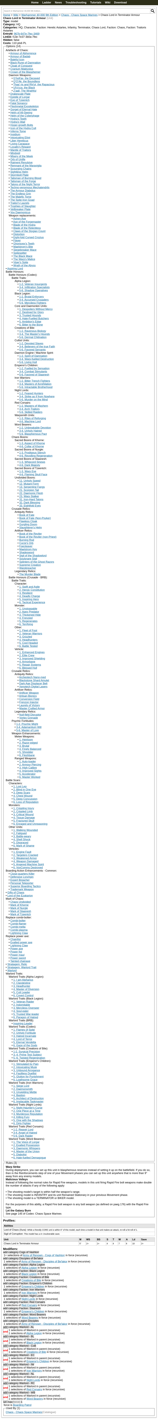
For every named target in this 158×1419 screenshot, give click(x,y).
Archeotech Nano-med (32, 677)
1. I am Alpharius (23, 979)
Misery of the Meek (21, 156)
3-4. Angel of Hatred (25, 1132)
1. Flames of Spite (24, 1029)
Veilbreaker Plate (20, 209)
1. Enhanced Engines (32, 652)
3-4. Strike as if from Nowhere (37, 396)
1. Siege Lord (21, 1085)
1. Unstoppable (28, 608)
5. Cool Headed (28, 642)
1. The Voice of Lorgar (26, 1142)
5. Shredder (26, 752)
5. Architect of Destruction (28, 1098)
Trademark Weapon (22, 889)
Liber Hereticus (19, 140)
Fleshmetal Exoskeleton (24, 106)
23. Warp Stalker (29, 496)
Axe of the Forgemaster (27, 221)
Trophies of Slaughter (23, 206)
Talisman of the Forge (23, 181)
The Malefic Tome (20, 196)
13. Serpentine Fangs (32, 486)
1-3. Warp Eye (27, 471)
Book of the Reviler (30, 533)
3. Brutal (24, 745)
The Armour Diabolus (22, 190)
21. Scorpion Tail (29, 490)
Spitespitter (20, 253)
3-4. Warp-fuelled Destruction (36, 359)
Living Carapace (20, 143)
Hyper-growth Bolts (21, 125)
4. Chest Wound (22, 795)
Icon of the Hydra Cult (23, 128)
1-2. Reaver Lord (23, 1129)
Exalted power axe (21, 942)
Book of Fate (26, 515)
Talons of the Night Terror (25, 184)
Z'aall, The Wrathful (24, 90)
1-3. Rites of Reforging (32, 418)
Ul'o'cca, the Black (24, 87)
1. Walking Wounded (25, 830)
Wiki (107, 2)
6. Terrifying (26, 624)
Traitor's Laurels (19, 203)
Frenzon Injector (29, 702)
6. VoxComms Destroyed (28, 867)
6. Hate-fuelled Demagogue (29, 1157)
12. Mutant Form (29, 483)
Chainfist (15, 939)
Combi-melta (17, 926)
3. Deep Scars (21, 792)
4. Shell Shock (21, 839)
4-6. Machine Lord (30, 421)
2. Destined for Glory (31, 312)
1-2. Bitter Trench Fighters (34, 380)
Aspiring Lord (15, 268)
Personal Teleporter (21, 883)
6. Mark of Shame (23, 845)
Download (120, 2)
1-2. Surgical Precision (26, 1051)
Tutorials (95, 2)
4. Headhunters (28, 639)
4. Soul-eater (21, 1011)
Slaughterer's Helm (30, 527)
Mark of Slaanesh (20, 911)
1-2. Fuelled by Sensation (34, 368)
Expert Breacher (20, 880)
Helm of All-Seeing (21, 112)
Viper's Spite (20, 262)
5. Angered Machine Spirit (28, 864)
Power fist (16, 951)
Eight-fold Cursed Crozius (28, 237)
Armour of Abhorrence (23, 53)
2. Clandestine (21, 983)
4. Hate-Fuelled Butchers (34, 318)
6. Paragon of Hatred (25, 1017)
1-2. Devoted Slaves (31, 343)
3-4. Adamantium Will (29, 727)
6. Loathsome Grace (25, 1079)
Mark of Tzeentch (20, 914)
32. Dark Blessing (29, 502)
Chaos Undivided (20, 901)
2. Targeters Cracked (25, 855)
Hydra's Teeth (18, 118)
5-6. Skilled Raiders (30, 412)
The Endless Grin (20, 193)
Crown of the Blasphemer (25, 72)
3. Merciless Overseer (26, 1007)
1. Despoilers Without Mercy (36, 309)
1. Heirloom (26, 739)
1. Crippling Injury (23, 808)
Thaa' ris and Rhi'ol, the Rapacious (33, 84)
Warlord (12, 970)
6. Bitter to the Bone (31, 324)
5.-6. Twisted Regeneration (29, 1057)
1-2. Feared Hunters (31, 393)
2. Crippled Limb (23, 811)
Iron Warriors (29, 1292)
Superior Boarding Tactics (25, 886)
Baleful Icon (17, 59)
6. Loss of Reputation (26, 802)
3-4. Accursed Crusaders (34, 299)
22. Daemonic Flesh (31, 493)
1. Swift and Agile (29, 586)
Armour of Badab (20, 56)
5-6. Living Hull (28, 362)
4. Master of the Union (26, 1151)
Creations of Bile (31, 1280)
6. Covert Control (23, 995)
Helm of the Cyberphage (24, 115)
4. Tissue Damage (24, 817)
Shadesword (26, 552)
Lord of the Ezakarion (20, 895)
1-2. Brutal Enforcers (31, 296)
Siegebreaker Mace (24, 249)
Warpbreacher (27, 568)
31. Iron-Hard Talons (31, 499)
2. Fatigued (20, 833)
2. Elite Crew (26, 655)
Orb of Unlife (17, 159)
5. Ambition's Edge (30, 321)
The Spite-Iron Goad (22, 199)
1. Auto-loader (27, 761)
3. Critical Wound (23, 814)
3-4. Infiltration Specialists (34, 287)
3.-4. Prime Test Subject (27, 1054)
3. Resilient (25, 593)
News (58, 2)
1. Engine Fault (22, 851)
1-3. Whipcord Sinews (32, 462)
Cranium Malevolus (21, 68)
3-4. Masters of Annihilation (35, 384)
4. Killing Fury (21, 1117)
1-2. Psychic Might (27, 724)
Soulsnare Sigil (28, 558)
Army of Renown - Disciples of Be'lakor (44, 1261)
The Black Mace (22, 256)
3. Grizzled (25, 636)
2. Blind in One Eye (24, 789)
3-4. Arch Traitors (29, 408)
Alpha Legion (29, 1267)
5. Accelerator (27, 773)
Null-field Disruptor (30, 714)
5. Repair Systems (30, 664)
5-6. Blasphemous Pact (33, 433)
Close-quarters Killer (22, 873)
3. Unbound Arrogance (26, 1070)
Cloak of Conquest (21, 65)
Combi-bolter (18, 920)
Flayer (17, 240)
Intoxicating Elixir (20, 137)
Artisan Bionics (28, 695)
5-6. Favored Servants (32, 349)
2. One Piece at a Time (26, 1110)
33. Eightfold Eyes (30, 505)
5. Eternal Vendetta (24, 1042)
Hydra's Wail (17, 121)
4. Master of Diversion (26, 989)
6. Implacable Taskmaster (28, 1101)
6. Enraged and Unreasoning (30, 823)
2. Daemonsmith (23, 1089)
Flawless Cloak (28, 521)
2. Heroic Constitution (32, 589)
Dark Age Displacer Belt (33, 683)
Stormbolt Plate (19, 175)
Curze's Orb (26, 543)
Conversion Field (29, 699)
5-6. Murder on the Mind (33, 399)
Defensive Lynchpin (21, 876)
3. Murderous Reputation (28, 1114)
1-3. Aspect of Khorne (32, 443)
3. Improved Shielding (32, 658)
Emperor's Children (32, 1286)
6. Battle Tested (28, 646)
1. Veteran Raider (23, 1001)
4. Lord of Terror (22, 1039)
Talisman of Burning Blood (25, 178)
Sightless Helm (19, 171)
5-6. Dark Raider (23, 1135)
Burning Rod (26, 540)
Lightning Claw (19, 933)
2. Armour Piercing (30, 764)
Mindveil (15, 153)
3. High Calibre (28, 767)
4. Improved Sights (30, 770)
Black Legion (29, 1274)
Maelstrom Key (28, 549)
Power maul (17, 954)
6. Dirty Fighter (22, 1123)
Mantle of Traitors (20, 150)
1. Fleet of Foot (28, 630)
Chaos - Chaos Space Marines (79, 15)
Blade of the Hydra (24, 224)
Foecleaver (25, 546)
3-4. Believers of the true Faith (37, 346)
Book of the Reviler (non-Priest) (37, 536)
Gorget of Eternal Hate (23, 109)
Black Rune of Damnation (25, 62)
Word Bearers (29, 1317)
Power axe (16, 948)
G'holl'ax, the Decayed (26, 78)
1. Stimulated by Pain (26, 1064)
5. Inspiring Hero (29, 599)
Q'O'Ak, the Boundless (26, 81)
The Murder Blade (29, 574)
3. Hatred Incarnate (24, 1036)
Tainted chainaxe (20, 961)
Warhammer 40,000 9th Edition (39, 15)
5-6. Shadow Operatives (33, 290)
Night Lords (28, 1298)
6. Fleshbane (27, 755)
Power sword (18, 958)
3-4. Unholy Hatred (30, 430)
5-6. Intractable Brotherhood (35, 387)
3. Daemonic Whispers (26, 1148)
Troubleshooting (76, 2)
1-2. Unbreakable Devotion (35, 427)
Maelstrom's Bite (23, 246)
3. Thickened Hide (30, 614)
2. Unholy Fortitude (24, 1032)
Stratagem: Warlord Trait (21, 967)
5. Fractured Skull (23, 820)
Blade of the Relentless (27, 228)
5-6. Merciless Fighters (32, 302)
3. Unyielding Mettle (25, 1092)
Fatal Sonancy (18, 103)
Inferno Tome (18, 131)
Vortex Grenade (28, 717)
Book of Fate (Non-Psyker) (35, 518)
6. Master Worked (29, 777)
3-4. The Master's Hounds (34, 334)
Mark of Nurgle (19, 908)
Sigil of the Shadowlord (33, 555)
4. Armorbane (27, 661)
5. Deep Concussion (25, 798)
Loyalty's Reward (20, 146)
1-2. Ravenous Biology (32, 330)
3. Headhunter (21, 986)
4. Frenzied (26, 618)
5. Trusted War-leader (26, 1014)
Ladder (46, 2)
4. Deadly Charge (29, 596)
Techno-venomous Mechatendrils (29, 187)
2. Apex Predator (29, 611)
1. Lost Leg (20, 786)
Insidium (15, 134)
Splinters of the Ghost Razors (36, 561)
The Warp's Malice (24, 259)
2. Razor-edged (28, 742)
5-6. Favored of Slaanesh (34, 374)
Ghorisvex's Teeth (23, 243)
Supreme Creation (30, 564)
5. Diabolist (20, 1154)
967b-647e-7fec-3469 (26, 33)
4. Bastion (19, 1095)
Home (35, 2)
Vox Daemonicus (20, 212)
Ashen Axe (19, 218)
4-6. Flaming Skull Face (33, 474)
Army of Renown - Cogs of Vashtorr (44, 1255)
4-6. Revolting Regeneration (35, 455)
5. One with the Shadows (28, 1120)
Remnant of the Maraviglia (26, 165)
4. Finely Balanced (30, 749)
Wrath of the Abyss (24, 265)
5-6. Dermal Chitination (33, 337)
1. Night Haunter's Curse (28, 1107)
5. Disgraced (20, 842)
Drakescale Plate (20, 93)
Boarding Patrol (22, 1405)
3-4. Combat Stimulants (33, 371)
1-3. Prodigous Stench (32, 452)
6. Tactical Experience (32, 602)
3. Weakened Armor (25, 858)
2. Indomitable (21, 1004)
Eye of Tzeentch (20, 100)
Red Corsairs (29, 1305)
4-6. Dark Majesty (29, 465)
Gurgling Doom (28, 524)
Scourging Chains (20, 168)
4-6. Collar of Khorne (31, 446)
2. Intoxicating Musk (25, 1067)
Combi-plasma (19, 929)
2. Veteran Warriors (30, 633)
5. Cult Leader (21, 992)
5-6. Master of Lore (27, 730)
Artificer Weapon (29, 692)
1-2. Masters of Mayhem (33, 405)
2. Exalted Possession (26, 1145)
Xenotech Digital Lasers (33, 686)
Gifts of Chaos (15, 892)
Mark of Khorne (19, 905)
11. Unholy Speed (29, 480)
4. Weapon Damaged (26, 861)
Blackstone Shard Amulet (34, 680)
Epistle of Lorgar (20, 97)
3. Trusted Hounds (30, 315)
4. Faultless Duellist (24, 1073)
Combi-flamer (18, 923)
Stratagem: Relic (17, 964)
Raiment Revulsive (21, 162)
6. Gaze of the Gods (25, 1045)
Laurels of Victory (29, 705)
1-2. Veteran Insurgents (33, 284)
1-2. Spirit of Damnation (33, 355)
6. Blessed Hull (28, 667)
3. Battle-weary (22, 836)
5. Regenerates (28, 621)
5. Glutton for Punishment (28, 1076)
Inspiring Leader (22, 1023)
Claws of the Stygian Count (29, 231)
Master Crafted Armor (32, 708)
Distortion (19, 234)
